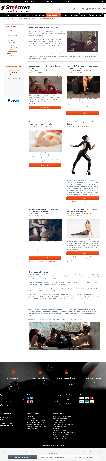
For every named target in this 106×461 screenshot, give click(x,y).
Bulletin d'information (33, 428)
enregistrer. (96, 452)
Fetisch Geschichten (48, 111)
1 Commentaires (48, 70)
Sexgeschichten (49, 261)
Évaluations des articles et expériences (37, 420)
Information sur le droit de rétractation (64, 432)
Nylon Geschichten (89, 257)
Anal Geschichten (39, 261)
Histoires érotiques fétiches (15, 60)
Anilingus (57, 261)
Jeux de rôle (10, 40)
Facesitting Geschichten (89, 259)
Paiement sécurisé (74, 2)
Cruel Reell (39, 113)
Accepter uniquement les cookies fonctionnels (53, 457)
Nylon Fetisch (38, 111)
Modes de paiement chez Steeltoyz (36, 426)
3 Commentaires (48, 213)
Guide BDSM (10, 45)
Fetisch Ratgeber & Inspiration (12, 52)
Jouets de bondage (12, 35)
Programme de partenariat (34, 424)
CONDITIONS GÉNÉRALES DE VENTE (63, 424)
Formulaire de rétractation (60, 438)
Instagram (31, 401)
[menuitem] (64, 8)
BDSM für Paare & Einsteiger (12, 29)
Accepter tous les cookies (22, 457)
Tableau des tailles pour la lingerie (36, 422)
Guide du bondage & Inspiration (13, 48)
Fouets (9, 38)
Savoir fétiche (11, 57)
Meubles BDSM (11, 43)
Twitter (31, 398)
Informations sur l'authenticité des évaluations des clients (62, 435)
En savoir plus (45, 107)
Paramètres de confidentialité (83, 457)
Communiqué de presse (60, 420)
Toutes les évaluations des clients (14, 79)
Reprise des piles (58, 422)
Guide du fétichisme (12, 55)
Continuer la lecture (5, 406)
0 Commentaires (48, 126)
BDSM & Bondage (11, 26)
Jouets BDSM (10, 33)
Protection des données (59, 426)
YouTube (28, 401)
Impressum (56, 428)
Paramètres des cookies (59, 430)
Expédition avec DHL (6, 2)
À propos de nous (31, 416)
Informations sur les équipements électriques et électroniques (62, 417)
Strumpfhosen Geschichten (74, 259)
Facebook (28, 398)
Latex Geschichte (89, 202)
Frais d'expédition (32, 418)
